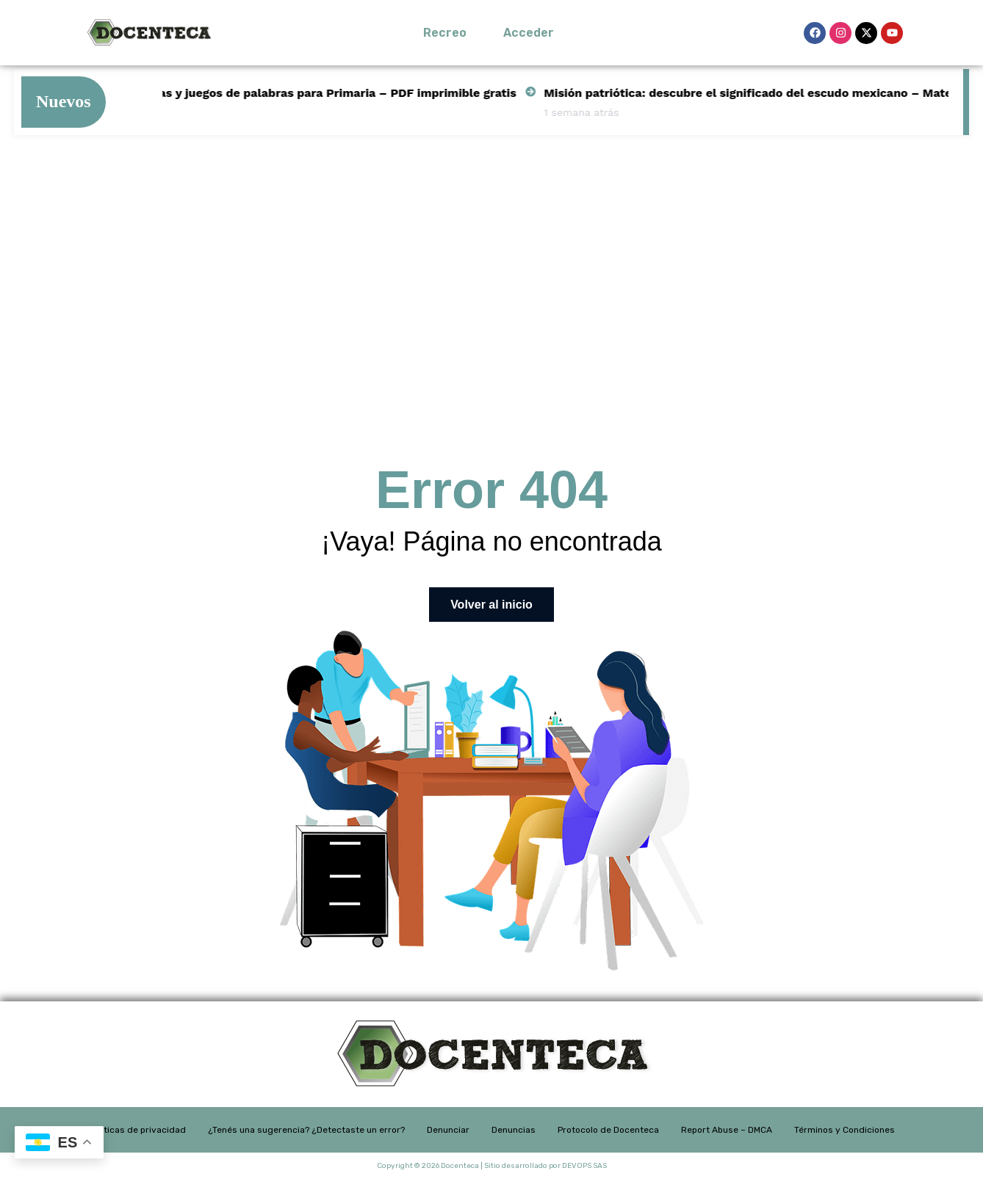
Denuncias (514, 1130)
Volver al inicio (491, 604)
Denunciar (448, 1130)
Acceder (528, 33)
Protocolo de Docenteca (608, 1130)
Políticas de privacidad (137, 1130)
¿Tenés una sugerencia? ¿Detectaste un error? (306, 1130)
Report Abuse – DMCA (726, 1130)
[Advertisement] (491, 260)
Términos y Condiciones (844, 1130)
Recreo (445, 33)
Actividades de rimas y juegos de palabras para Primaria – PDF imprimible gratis (297, 93)
